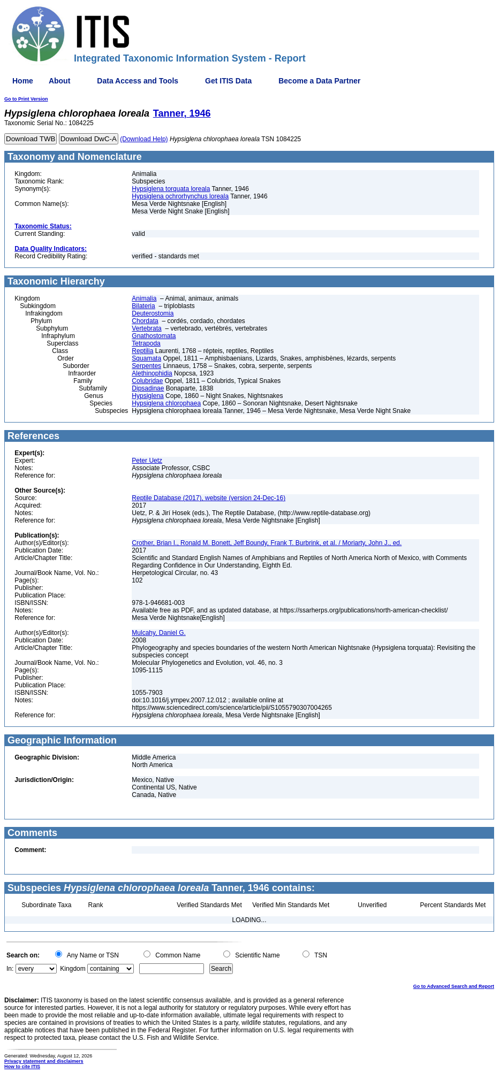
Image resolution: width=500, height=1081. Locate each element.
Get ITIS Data (228, 80)
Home (22, 80)
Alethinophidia (152, 373)
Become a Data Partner (319, 80)
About (59, 80)
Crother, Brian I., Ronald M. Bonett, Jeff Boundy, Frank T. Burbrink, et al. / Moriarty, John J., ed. (266, 543)
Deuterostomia (152, 313)
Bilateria (143, 306)
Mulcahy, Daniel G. (158, 633)
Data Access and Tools (137, 80)
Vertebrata (146, 328)
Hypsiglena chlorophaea (166, 403)
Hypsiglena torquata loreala (171, 189)
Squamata (146, 358)
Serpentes (146, 366)
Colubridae (147, 381)
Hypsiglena (147, 396)
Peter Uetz (147, 460)
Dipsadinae (148, 388)
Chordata (145, 321)
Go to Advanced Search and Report (453, 986)
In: (9, 968)
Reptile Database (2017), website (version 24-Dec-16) (208, 498)
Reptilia (142, 351)
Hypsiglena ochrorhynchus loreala (180, 196)
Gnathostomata (154, 336)
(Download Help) (144, 139)
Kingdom (72, 968)
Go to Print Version (26, 99)
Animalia (144, 298)
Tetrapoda (146, 343)
